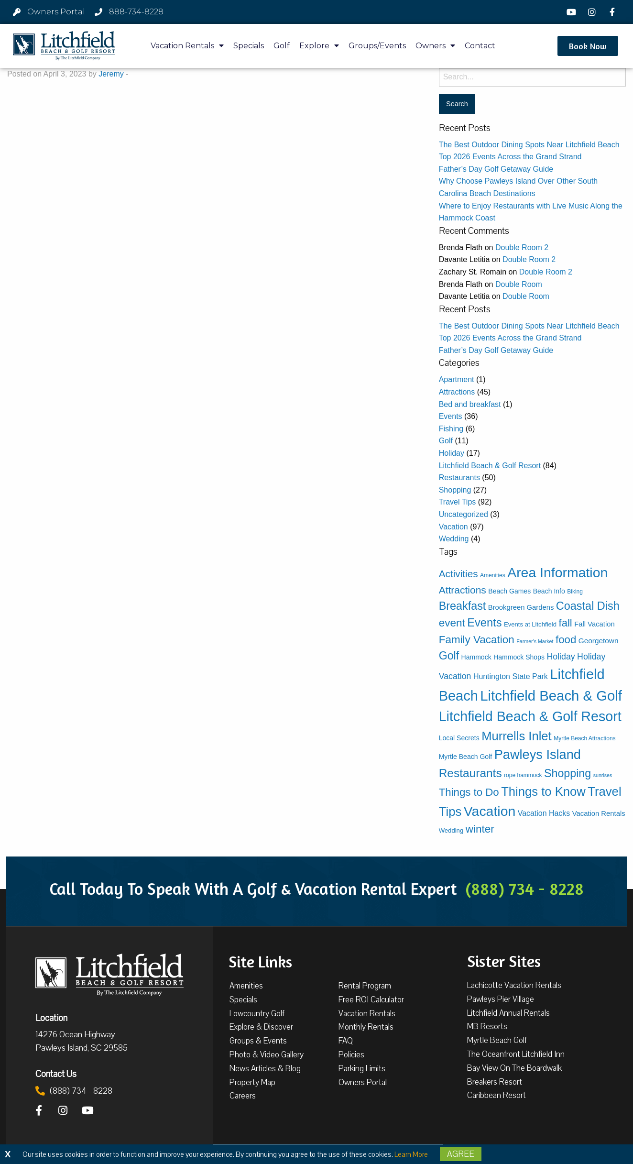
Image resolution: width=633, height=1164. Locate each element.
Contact (480, 45)
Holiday (451, 453)
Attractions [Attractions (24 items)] (462, 589)
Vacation (453, 527)
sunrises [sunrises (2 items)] (602, 775)
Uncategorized (463, 514)
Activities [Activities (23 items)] (458, 573)
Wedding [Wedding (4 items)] (451, 830)
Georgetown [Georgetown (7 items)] (598, 641)
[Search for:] (532, 77)
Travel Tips (457, 502)
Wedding (454, 539)
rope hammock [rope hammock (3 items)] (523, 775)
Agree (460, 1154)
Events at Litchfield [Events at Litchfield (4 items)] (530, 624)
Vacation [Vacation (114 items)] (490, 811)
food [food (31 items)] (566, 640)
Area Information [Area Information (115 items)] (557, 572)
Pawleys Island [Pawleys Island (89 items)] (537, 754)
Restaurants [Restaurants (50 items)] (470, 773)
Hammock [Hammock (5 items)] (476, 657)
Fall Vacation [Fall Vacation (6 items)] (594, 624)
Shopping (455, 490)
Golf (281, 45)
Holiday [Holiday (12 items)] (560, 656)
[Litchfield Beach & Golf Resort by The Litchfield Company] (64, 46)
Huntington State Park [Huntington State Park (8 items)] (510, 676)
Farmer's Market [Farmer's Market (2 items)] (534, 641)
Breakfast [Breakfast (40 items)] (462, 606)
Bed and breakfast (470, 404)
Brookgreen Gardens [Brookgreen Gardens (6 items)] (521, 607)
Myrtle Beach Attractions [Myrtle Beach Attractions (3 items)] (584, 738)
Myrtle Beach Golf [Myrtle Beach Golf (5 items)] (465, 756)
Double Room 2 (521, 247)
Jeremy (110, 74)
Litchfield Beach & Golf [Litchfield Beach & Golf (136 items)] (551, 695)
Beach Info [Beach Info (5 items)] (549, 591)
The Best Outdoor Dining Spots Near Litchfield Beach (529, 145)
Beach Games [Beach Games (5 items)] (509, 591)
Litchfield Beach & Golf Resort (490, 465)
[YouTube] (572, 12)
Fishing (451, 429)
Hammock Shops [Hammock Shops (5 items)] (519, 657)
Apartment (456, 379)
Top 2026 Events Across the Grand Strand (510, 157)
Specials (248, 45)
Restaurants (459, 477)
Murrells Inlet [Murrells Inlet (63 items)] (516, 736)
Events (450, 416)
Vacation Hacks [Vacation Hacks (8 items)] (544, 813)
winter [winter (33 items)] (480, 829)
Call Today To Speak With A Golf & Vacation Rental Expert (316, 888)
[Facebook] (613, 12)
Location (51, 1017)
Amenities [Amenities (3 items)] (492, 575)
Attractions (457, 392)
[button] (587, 46)
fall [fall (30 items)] (565, 623)
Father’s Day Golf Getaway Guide (496, 169)
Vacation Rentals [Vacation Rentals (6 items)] (598, 813)
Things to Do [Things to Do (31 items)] (469, 792)
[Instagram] (593, 12)
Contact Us (55, 1073)
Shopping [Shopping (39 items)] (567, 773)
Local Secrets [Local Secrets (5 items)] (459, 738)
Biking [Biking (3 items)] (575, 591)
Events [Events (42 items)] (484, 622)
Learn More (411, 1154)
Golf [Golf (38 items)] (449, 655)
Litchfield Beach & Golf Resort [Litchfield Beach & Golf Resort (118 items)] (530, 716)
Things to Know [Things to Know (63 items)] (543, 791)
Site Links (260, 960)
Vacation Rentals (187, 46)
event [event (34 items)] (452, 623)
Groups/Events (377, 45)
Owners (435, 46)
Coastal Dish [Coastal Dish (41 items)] (588, 606)
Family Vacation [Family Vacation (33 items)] (476, 640)
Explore (319, 46)
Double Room (518, 284)
